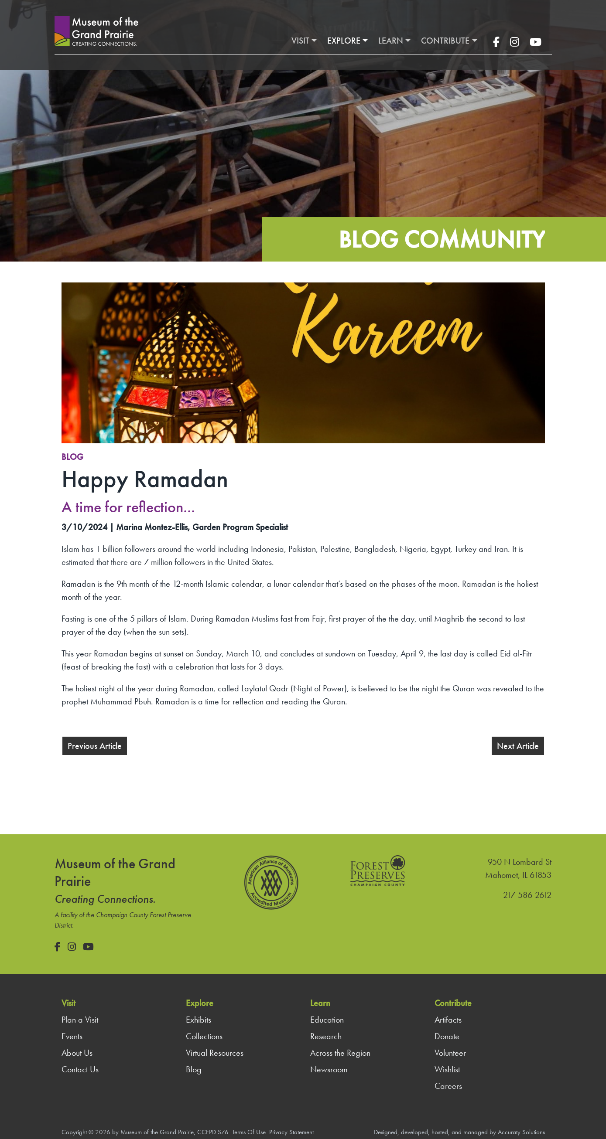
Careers (448, 1085)
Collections (204, 1036)
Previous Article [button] (95, 745)
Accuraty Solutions (521, 1132)
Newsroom (329, 1069)
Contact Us (80, 1069)
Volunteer (450, 1052)
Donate (447, 1036)
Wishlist (447, 1069)
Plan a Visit (80, 1019)
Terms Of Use (249, 1132)
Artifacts (448, 1019)
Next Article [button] (518, 745)
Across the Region (340, 1052)
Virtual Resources (214, 1052)
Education (327, 1019)
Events (72, 1036)
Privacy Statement (291, 1132)
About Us (77, 1052)
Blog (72, 456)
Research (326, 1036)
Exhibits (198, 1019)
